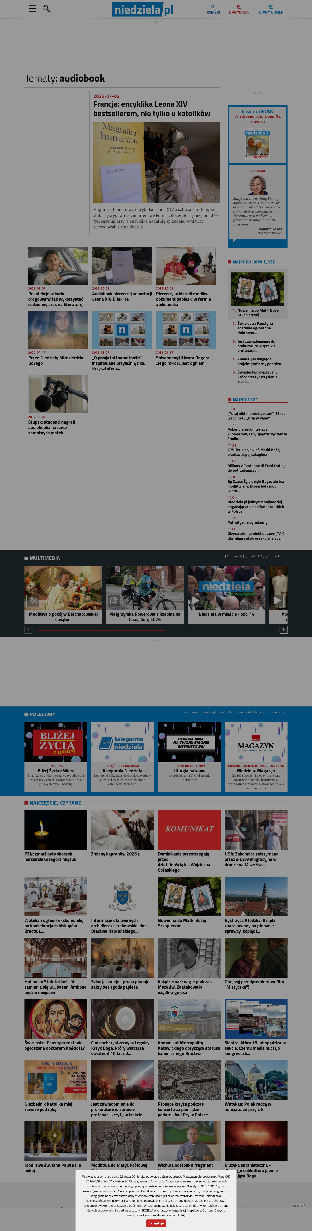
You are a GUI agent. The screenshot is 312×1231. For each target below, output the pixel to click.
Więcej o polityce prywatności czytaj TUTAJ (156, 1215)
